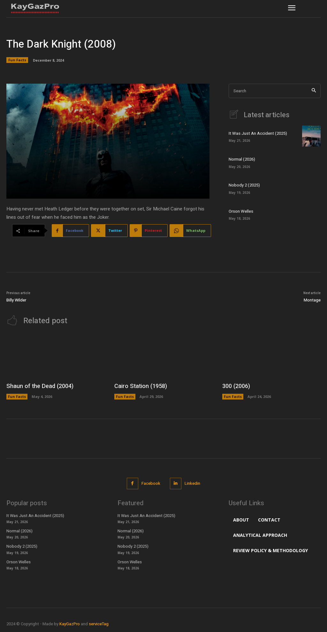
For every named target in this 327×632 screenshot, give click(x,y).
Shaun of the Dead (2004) (39, 386)
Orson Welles (241, 211)
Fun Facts (17, 60)
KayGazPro (69, 624)
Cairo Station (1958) (140, 386)
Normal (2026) (242, 159)
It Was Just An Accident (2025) (257, 133)
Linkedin (192, 483)
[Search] (314, 91)
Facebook (150, 483)
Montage (312, 300)
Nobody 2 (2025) (244, 185)
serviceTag (99, 624)
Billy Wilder (16, 300)
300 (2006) (236, 386)
